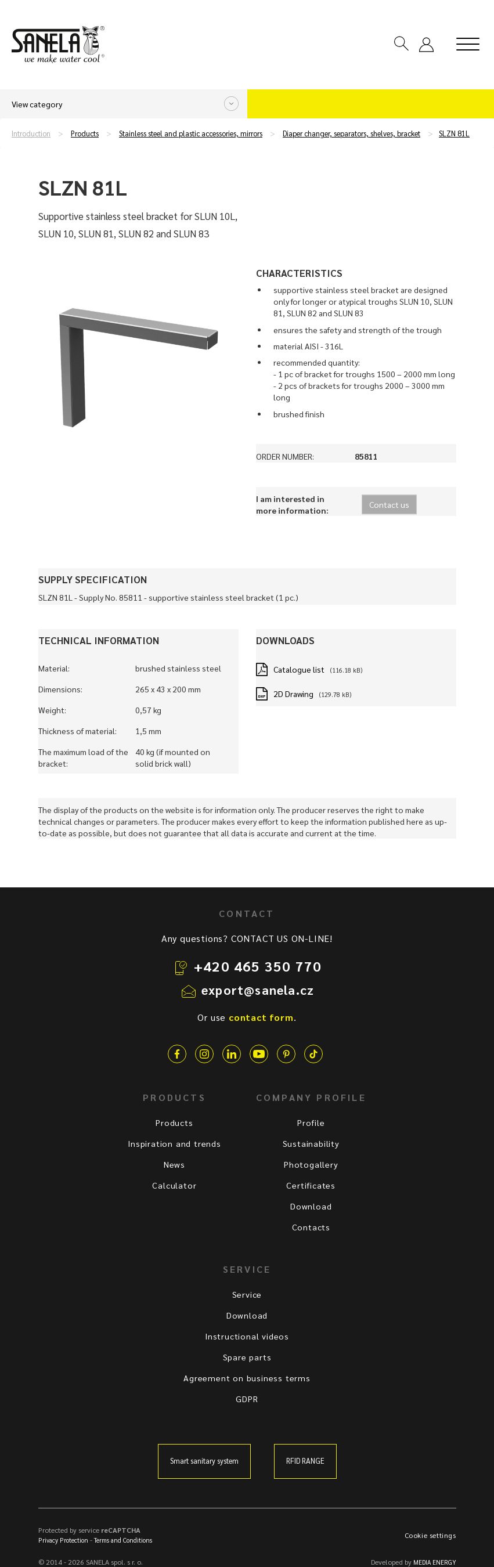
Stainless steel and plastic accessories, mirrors (190, 133)
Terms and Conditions (123, 1540)
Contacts (311, 1227)
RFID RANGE (305, 1460)
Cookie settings (430, 1535)
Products (85, 133)
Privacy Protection (63, 1540)
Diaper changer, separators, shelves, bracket (351, 133)
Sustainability (311, 1143)
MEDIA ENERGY (434, 1562)
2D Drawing (293, 693)
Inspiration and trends (174, 1143)
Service (247, 1294)
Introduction (31, 133)
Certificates (311, 1185)
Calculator (174, 1185)
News (174, 1164)
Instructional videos (247, 1336)
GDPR (247, 1398)
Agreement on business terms (247, 1378)
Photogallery (311, 1164)
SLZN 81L (454, 133)
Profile (311, 1122)
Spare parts (247, 1357)
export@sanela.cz (257, 989)
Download (310, 1206)
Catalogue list (298, 669)
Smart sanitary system (204, 1460)
